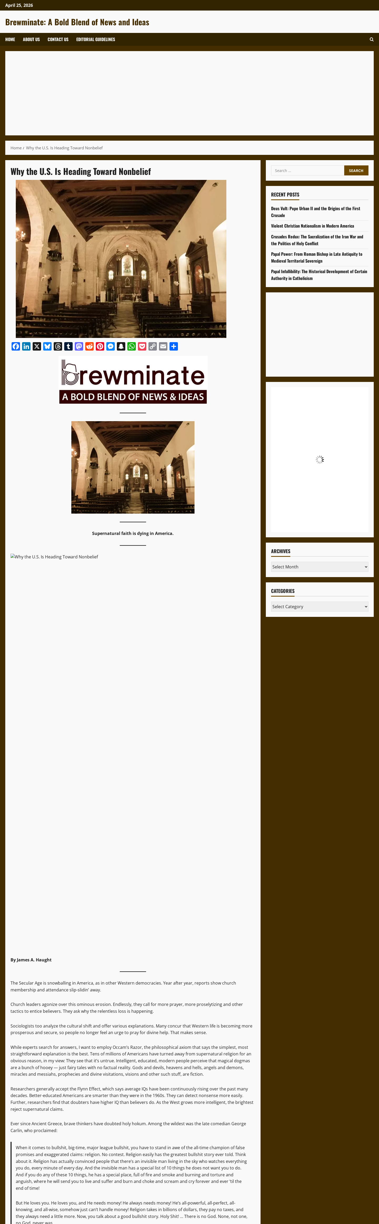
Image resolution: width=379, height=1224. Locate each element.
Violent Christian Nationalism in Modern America (312, 226)
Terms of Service (152, 1045)
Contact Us (58, 39)
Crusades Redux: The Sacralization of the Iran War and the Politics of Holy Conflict (317, 240)
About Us (31, 39)
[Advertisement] (168, 93)
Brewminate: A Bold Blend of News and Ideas (77, 22)
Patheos (65, 908)
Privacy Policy (186, 1045)
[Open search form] (372, 39)
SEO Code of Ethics (221, 1045)
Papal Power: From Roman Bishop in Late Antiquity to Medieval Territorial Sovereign (316, 257)
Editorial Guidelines (95, 39)
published (40, 908)
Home (10, 39)
